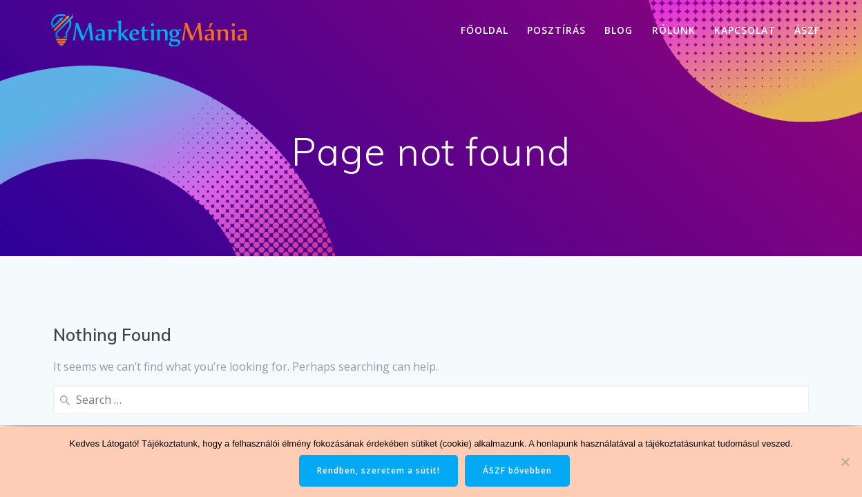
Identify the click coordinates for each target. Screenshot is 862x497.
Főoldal (484, 30)
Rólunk (674, 30)
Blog (618, 30)
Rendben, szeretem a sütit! (378, 470)
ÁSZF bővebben (517, 470)
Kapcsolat (745, 30)
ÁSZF (807, 30)
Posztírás (556, 30)
